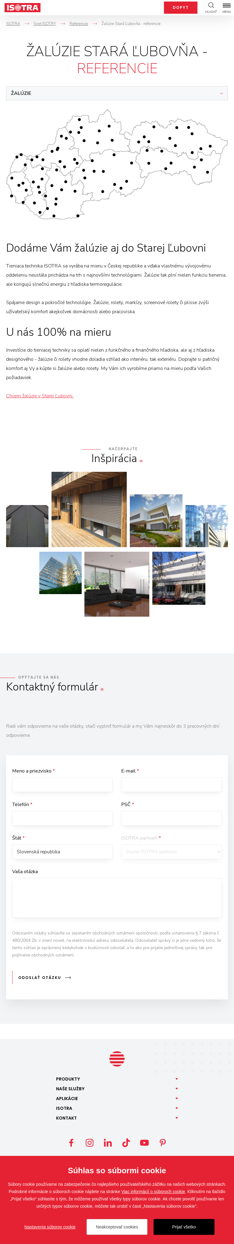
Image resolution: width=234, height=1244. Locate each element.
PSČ (127, 805)
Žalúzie (21, 93)
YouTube (144, 1143)
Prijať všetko (184, 1226)
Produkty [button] (68, 1079)
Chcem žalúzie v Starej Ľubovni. (40, 396)
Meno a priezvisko (33, 771)
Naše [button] (70, 1089)
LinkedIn (108, 1143)
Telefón (22, 805)
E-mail (130, 771)
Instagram (89, 1143)
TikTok (126, 1143)
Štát (18, 839)
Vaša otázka (25, 873)
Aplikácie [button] (67, 1099)
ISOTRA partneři (141, 839)
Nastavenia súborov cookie (50, 1226)
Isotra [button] (64, 1109)
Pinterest (163, 1143)
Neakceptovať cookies (117, 1226)
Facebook (71, 1143)
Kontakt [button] (66, 1118)
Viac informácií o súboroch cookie (153, 1191)
